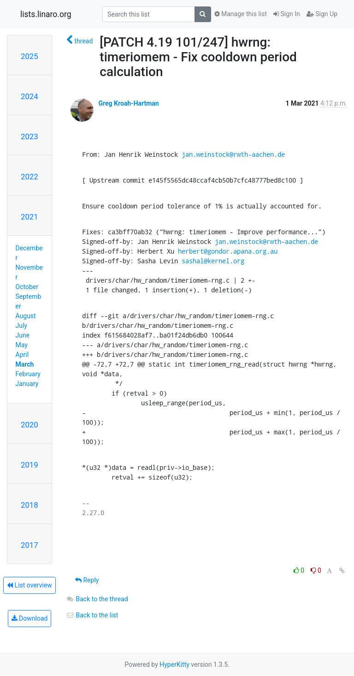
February (28, 374)
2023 (29, 136)
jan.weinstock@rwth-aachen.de (233, 154)
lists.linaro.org (45, 14)
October (27, 287)
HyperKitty (174, 664)
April (22, 354)
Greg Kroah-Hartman (128, 103)
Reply (87, 580)
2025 (29, 56)
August (26, 316)
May (22, 345)
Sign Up (322, 14)
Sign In (286, 14)
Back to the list (92, 615)
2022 (29, 176)
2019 (29, 464)
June (23, 335)
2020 (29, 424)
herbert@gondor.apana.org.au (227, 251)
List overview (29, 585)
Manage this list (240, 14)
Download (30, 618)
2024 (29, 96)
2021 (29, 216)
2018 (29, 505)
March (25, 364)
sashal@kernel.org (213, 260)
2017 (29, 545)
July (21, 325)
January (27, 383)
